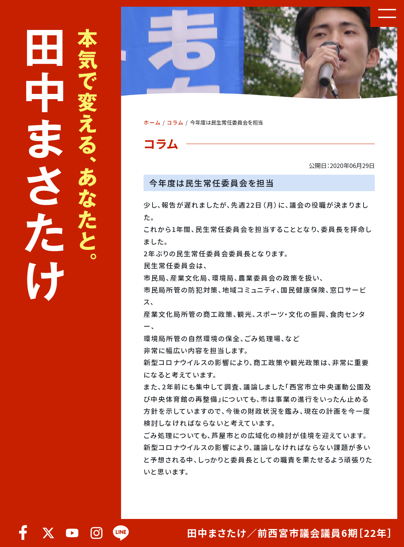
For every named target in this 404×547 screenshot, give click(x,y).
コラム (175, 122)
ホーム (152, 122)
